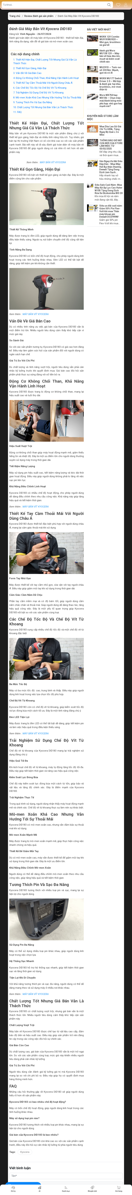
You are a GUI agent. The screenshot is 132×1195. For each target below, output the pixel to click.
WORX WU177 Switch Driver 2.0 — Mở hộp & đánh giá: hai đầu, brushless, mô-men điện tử (110, 84)
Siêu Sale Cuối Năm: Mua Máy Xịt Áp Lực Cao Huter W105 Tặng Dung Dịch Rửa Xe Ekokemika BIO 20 (109, 189)
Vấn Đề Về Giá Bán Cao (29, 73)
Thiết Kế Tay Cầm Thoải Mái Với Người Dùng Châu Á (44, 82)
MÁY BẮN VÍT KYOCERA (53, 162)
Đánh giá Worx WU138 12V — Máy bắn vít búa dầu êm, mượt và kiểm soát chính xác (109, 56)
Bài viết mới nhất (99, 29)
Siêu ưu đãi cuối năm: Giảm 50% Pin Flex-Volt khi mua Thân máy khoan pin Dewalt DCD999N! (111, 211)
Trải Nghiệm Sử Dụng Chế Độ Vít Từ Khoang (40, 92)
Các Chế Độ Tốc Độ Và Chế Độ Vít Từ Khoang (41, 87)
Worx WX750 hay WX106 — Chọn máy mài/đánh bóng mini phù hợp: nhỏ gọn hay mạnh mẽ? (110, 100)
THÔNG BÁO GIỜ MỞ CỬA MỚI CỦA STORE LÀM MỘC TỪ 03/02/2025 (111, 144)
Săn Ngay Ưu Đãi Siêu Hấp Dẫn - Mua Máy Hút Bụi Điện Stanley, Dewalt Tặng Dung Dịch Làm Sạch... (110, 167)
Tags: (12, 1152)
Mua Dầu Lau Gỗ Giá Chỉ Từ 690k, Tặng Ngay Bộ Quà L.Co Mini (110, 130)
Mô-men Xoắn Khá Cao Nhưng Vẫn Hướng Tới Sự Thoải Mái (49, 97)
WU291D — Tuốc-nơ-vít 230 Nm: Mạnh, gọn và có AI (110, 70)
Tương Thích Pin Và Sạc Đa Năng (34, 102)
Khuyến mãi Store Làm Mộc (102, 117)
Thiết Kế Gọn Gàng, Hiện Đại (31, 68)
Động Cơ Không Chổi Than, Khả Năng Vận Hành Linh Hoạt (47, 78)
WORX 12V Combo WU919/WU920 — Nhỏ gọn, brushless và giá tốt (110, 40)
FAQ (19, 112)
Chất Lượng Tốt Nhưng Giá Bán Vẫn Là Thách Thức (45, 107)
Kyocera (24, 1152)
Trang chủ (14, 16)
